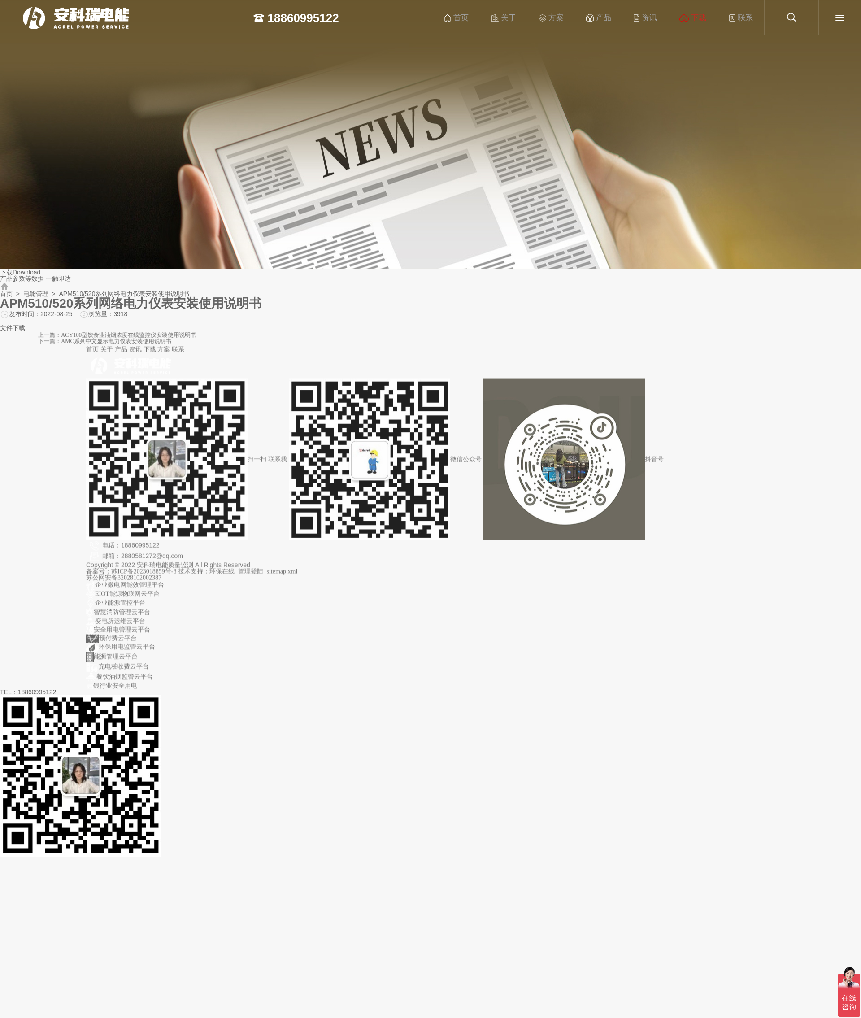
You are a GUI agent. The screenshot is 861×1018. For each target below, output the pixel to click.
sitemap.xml (282, 576)
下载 (704, 17)
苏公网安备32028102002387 (123, 582)
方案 (562, 18)
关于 (515, 18)
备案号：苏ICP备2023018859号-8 (132, 576)
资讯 (657, 18)
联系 (752, 18)
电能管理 (35, 294)
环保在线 (222, 576)
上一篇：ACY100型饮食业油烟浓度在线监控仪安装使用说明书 (237, 336)
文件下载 (12, 328)
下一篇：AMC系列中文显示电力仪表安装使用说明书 (230, 340)
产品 (610, 18)
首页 (468, 18)
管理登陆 (250, 576)
